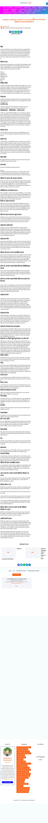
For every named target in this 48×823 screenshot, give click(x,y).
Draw (28, 767)
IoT (22, 775)
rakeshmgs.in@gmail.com (16, 583)
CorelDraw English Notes (22, 765)
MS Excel (19, 777)
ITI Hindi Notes (25, 771)
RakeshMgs (32, 800)
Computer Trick (20, 763)
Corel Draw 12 (27, 763)
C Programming (20, 751)
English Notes (19, 769)
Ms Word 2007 (25, 777)
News (18, 779)
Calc (18, 755)
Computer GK (20, 759)
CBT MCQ (27, 751)
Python (26, 783)
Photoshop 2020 (20, 781)
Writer (27, 789)
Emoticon (16, 586)
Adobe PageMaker (26, 747)
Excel (25, 769)
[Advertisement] (15, 41)
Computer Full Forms (21, 757)
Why (23, 789)
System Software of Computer (23, 787)
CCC (18, 753)
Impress (18, 773)
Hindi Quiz (19, 771)
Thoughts (19, 789)
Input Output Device (26, 773)
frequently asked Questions (22, 791)
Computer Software (21, 761)
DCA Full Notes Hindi (21, 767)
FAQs (29, 769)
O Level (22, 779)
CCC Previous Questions (25, 753)
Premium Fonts (20, 783)
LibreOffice (27, 775)
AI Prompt (19, 747)
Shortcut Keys (20, 785)
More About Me (10, 779)
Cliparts (22, 755)
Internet (18, 775)
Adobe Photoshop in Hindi (22, 749)
